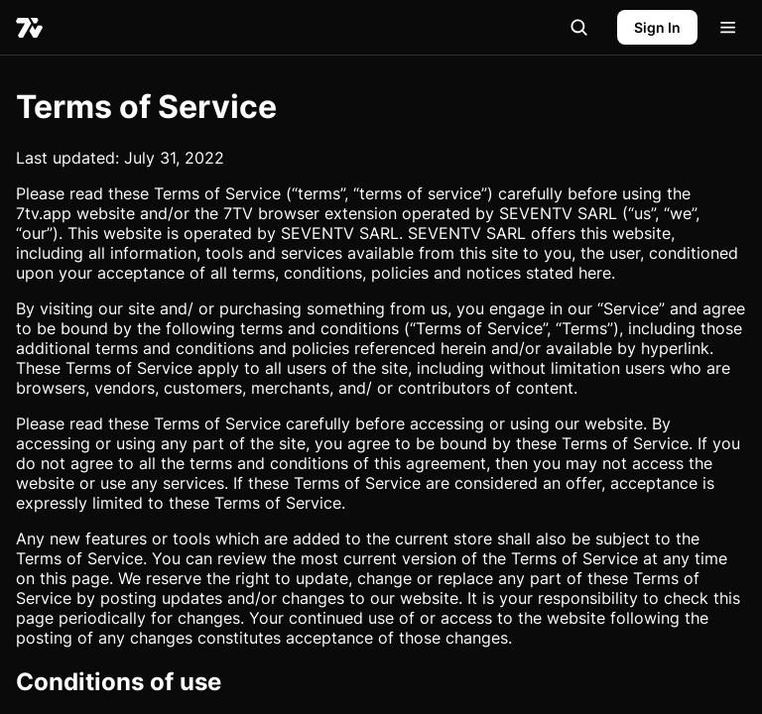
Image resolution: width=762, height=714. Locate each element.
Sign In (657, 27)
